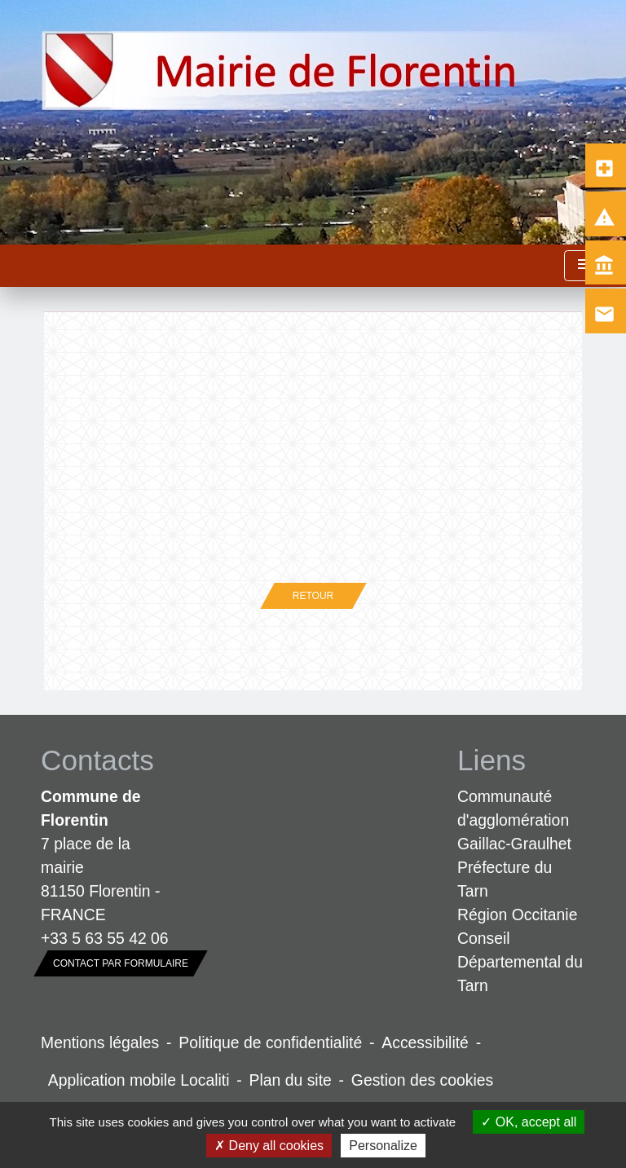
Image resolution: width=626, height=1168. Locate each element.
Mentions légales (100, 1042)
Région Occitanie (517, 914)
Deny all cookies (269, 1146)
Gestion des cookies (422, 1080)
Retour (313, 596)
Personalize (383, 1146)
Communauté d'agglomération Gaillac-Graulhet (514, 820)
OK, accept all (528, 1122)
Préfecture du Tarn (504, 879)
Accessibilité (425, 1042)
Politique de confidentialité (270, 1042)
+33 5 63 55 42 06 (105, 938)
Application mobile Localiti (139, 1080)
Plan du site (290, 1080)
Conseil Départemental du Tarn (520, 961)
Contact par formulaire (120, 963)
